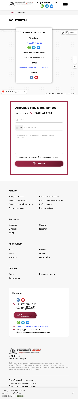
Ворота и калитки (16, 212)
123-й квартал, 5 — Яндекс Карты (11, 32)
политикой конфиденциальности (44, 161)
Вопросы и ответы (47, 278)
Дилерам (13, 232)
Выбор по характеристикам (51, 204)
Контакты (13, 261)
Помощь (13, 272)
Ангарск (2, 30)
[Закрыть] (72, 393)
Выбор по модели (16, 200)
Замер (11, 236)
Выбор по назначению (49, 200)
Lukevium (29, 384)
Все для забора (46, 212)
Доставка (13, 229)
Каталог (13, 194)
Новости (43, 253)
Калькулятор (14, 282)
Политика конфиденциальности (22, 387)
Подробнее (20, 396)
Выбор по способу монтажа (21, 208)
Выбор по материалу (18, 204)
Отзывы (42, 257)
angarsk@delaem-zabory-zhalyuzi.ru (34, 68)
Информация (15, 247)
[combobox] (19, 127)
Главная (12, 12)
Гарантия (43, 232)
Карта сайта (44, 261)
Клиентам (14, 223)
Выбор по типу (45, 208)
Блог (11, 253)
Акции (11, 278)
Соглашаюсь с (38, 161)
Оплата (42, 229)
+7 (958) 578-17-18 (47, 3)
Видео (11, 257)
